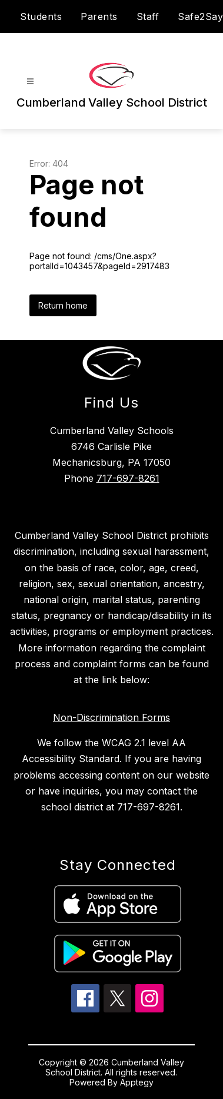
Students (41, 16)
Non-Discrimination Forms (111, 717)
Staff (148, 16)
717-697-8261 (127, 478)
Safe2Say (200, 16)
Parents (99, 16)
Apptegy (137, 1082)
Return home (63, 305)
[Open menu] (30, 81)
